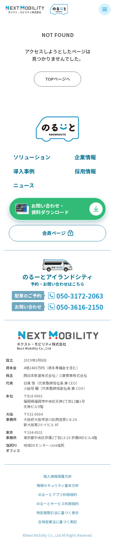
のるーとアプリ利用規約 (57, 494)
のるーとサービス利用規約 (57, 503)
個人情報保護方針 (57, 476)
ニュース (23, 185)
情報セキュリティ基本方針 (58, 485)
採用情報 (85, 171)
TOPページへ (57, 79)
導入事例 (23, 171)
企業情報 (85, 157)
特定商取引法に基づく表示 (57, 512)
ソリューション (31, 157)
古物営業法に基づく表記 (57, 521)
